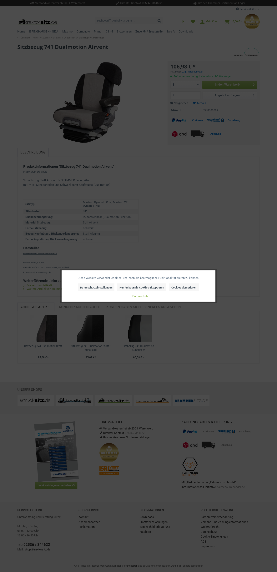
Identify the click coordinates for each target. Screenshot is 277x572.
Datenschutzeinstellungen (96, 287)
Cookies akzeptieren (183, 287)
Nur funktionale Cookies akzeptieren (141, 287)
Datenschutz (138, 296)
